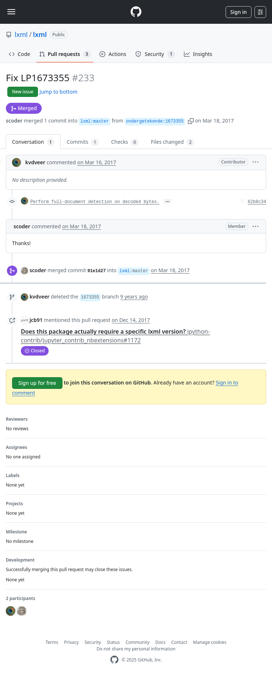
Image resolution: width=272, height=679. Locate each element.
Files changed (172, 142)
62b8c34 (257, 202)
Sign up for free (37, 382)
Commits (83, 142)
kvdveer (35, 162)
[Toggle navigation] (11, 11)
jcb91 (36, 319)
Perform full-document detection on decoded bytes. (94, 202)
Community (137, 642)
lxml (21, 34)
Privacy (71, 642)
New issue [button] (22, 92)
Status (113, 642)
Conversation (33, 142)
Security (92, 642)
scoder (14, 120)
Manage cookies (209, 642)
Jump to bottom (58, 91)
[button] (191, 120)
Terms (52, 642)
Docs (160, 642)
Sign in (238, 11)
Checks (125, 142)
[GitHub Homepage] (114, 659)
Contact (179, 642)
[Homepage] (136, 12)
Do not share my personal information (136, 649)
